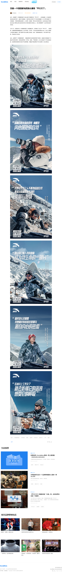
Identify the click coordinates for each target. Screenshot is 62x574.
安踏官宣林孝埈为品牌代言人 (27, 532)
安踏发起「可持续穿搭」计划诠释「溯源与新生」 (30, 554)
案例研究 (21, 1)
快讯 (11, 1)
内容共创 (35, 437)
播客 (27, 437)
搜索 (54, 1)
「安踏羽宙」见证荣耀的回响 (7, 553)
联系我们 (6, 570)
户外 (45, 437)
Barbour (41, 464)
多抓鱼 (42, 506)
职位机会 (27, 1)
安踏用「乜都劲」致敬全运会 (7, 532)
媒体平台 (41, 437)
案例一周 (32, 453)
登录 (60, 1)
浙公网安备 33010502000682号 (56, 569)
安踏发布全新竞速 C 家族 (47, 553)
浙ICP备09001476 (58, 567)
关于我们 (1, 570)
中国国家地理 (16, 437)
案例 (32, 464)
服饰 (48, 437)
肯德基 (38, 506)
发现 (15, 1)
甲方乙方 (32, 492)
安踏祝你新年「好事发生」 (47, 532)
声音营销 (23, 437)
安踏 (11, 437)
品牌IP (31, 437)
